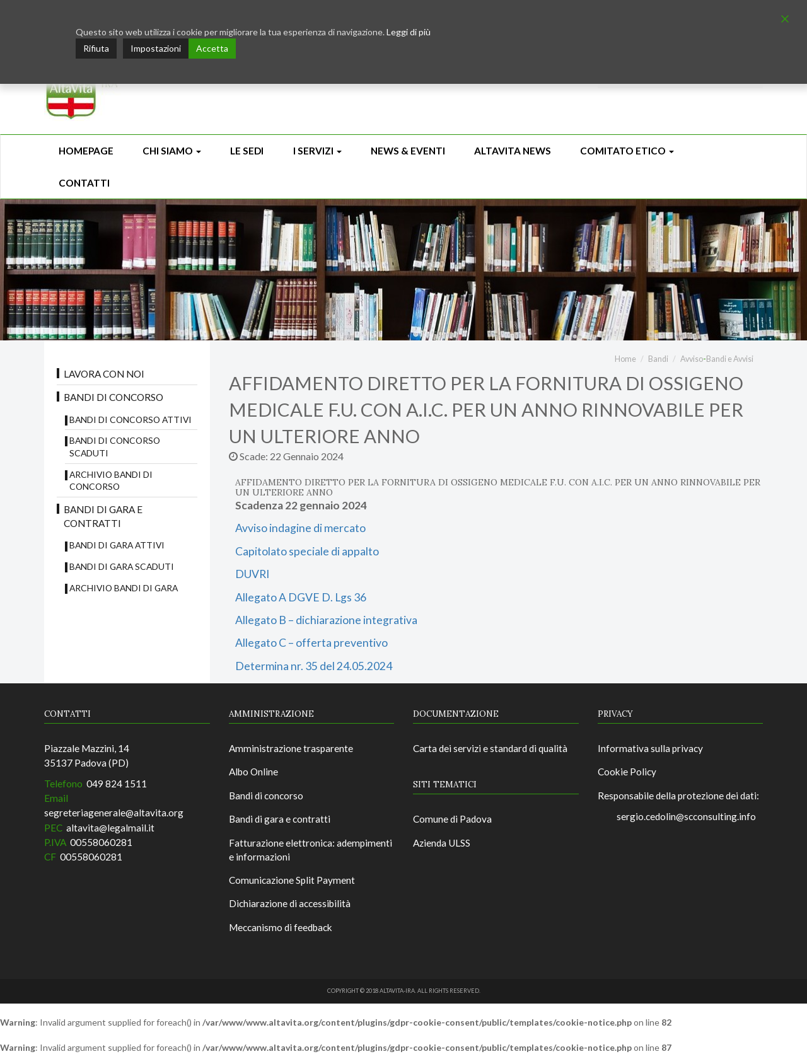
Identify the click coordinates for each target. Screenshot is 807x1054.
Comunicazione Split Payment (292, 880)
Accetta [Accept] (212, 48)
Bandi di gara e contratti (103, 516)
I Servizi (317, 150)
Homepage (86, 150)
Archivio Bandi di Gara (123, 587)
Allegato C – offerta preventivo (311, 642)
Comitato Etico (627, 150)
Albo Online (253, 771)
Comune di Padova (452, 819)
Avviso (691, 359)
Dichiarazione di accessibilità (290, 903)
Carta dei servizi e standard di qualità (490, 748)
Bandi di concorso (113, 397)
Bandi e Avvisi (729, 359)
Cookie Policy (627, 771)
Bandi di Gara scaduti (121, 566)
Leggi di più (408, 31)
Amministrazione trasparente (291, 748)
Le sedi (247, 150)
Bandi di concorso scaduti (114, 446)
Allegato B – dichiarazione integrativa (326, 620)
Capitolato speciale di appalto (307, 551)
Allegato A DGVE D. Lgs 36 (300, 597)
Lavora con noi (104, 373)
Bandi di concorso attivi (130, 419)
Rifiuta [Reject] (96, 48)
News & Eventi (408, 150)
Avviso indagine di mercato (300, 528)
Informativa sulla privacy (650, 748)
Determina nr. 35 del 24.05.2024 (313, 666)
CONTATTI (84, 182)
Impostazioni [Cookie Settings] (156, 48)
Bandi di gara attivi (117, 545)
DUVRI (252, 574)
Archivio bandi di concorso (111, 480)
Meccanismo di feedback (280, 927)
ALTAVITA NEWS (512, 150)
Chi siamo (171, 150)
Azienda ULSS (441, 842)
